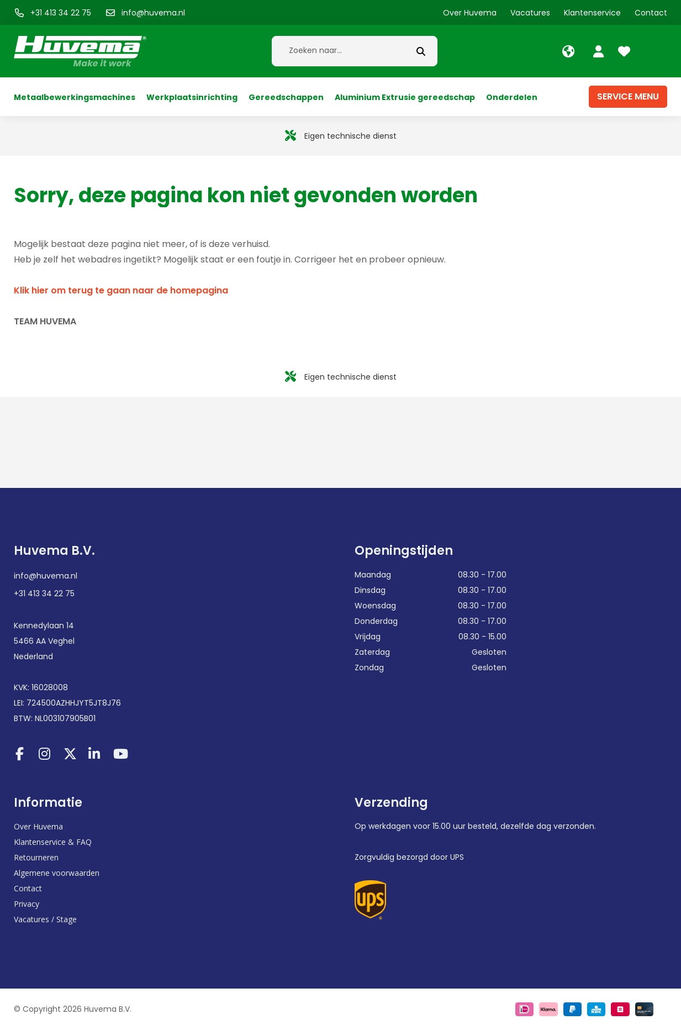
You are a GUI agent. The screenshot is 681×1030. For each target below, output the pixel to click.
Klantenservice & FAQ (53, 842)
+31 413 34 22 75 (44, 593)
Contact (28, 888)
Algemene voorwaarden (56, 873)
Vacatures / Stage (45, 919)
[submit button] (421, 51)
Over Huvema (38, 826)
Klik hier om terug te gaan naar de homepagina (121, 290)
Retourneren (36, 857)
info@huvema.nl (45, 575)
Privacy (26, 903)
